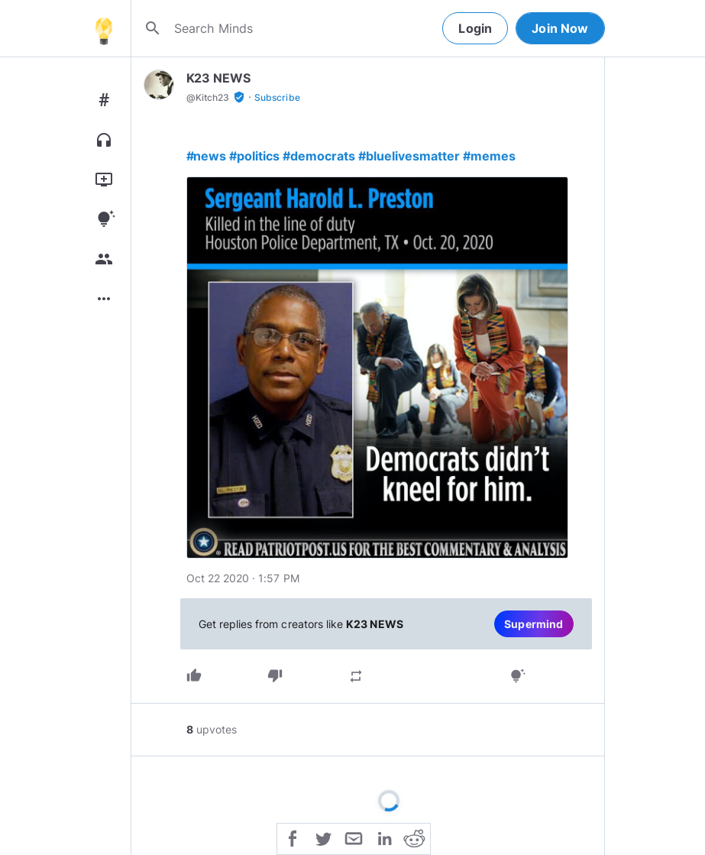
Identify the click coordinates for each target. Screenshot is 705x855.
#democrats (319, 156)
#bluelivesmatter (409, 156)
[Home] (103, 28)
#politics (254, 156)
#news (206, 156)
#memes (489, 156)
